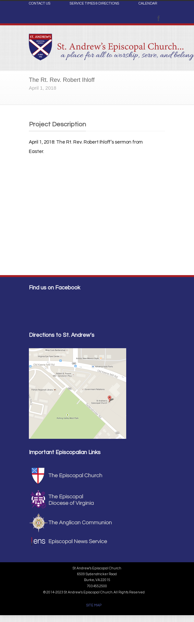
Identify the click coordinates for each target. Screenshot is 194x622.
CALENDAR (148, 3)
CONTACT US (39, 3)
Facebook (158, 18)
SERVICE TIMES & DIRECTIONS (94, 3)
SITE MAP (94, 605)
